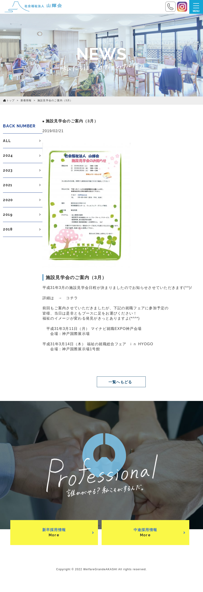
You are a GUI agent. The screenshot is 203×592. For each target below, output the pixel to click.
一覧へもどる (120, 382)
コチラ (72, 298)
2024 (22, 155)
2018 (22, 229)
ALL (22, 141)
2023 (22, 170)
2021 (22, 185)
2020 (22, 200)
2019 (22, 214)
